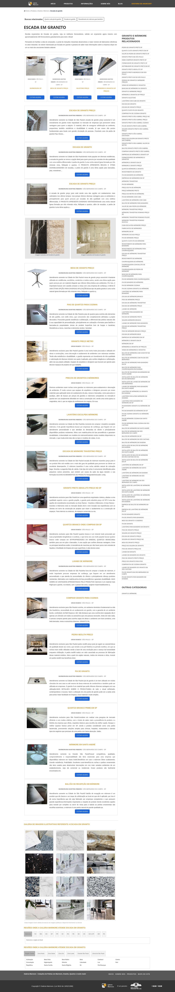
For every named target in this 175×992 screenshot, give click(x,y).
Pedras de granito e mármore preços (133, 81)
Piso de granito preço (130, 530)
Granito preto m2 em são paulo (134, 77)
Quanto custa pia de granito (53, 19)
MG (41, 934)
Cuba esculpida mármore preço (134, 225)
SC (63, 934)
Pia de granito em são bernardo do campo (135, 573)
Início (53, 4)
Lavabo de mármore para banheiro (135, 323)
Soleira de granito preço (131, 533)
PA (104, 934)
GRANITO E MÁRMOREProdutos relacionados (134, 39)
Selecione (28, 934)
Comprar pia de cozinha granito (134, 113)
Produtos (68, 4)
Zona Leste (70, 953)
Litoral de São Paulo (98, 953)
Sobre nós (105, 4)
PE (73, 934)
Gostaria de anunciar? (141, 4)
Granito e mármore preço (132, 91)
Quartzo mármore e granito (133, 169)
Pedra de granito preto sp (132, 47)
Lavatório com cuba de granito (133, 101)
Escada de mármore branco (132, 296)
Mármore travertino (130, 181)
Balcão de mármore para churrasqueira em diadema (132, 368)
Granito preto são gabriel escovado (132, 134)
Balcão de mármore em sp (131, 436)
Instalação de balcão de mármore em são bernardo (135, 378)
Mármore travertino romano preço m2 (135, 213)
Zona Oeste (51, 953)
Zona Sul (61, 953)
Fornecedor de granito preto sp (134, 63)
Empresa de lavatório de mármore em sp (135, 510)
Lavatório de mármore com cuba (134, 200)
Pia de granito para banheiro (133, 517)
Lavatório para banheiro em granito (135, 527)
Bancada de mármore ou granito (134, 88)
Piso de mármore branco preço (134, 331)
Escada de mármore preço (132, 306)
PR (57, 934)
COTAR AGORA (35, 97)
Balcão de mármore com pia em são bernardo (135, 358)
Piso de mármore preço (131, 299)
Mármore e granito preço (132, 165)
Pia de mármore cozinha (131, 285)
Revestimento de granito (131, 172)
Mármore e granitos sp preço (133, 94)
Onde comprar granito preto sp (134, 60)
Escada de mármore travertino (134, 303)
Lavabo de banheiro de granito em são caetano (135, 568)
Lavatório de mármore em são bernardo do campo (133, 481)
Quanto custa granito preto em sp (135, 50)
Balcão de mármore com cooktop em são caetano (136, 354)
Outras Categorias (134, 587)
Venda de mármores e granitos (134, 85)
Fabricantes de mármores (132, 228)
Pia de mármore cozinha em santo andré (134, 419)
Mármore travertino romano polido (136, 217)
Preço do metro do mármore (133, 194)
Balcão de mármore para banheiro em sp (135, 363)
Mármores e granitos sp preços (134, 347)
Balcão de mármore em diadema (134, 442)
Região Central (29, 953)
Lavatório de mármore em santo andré (134, 468)
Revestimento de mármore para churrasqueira (134, 249)
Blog (120, 4)
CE (84, 934)
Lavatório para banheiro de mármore (132, 313)
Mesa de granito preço (130, 542)
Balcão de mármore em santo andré (135, 428)
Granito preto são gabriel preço (134, 119)
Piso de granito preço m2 (131, 549)
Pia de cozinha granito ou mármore (135, 288)
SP (52, 934)
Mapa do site (144, 974)
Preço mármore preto (130, 190)
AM (99, 934)
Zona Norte (41, 953)
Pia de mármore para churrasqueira (136, 279)
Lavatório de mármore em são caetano (133, 476)
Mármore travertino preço (132, 209)
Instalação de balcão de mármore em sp (135, 461)
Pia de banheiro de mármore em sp (135, 411)
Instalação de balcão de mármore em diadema (135, 446)
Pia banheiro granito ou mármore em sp (136, 406)
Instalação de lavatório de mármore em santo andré (136, 491)
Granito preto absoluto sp (132, 69)
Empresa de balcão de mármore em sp (135, 505)
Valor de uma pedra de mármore (134, 206)
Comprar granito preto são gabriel (136, 151)
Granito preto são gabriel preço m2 (136, 116)
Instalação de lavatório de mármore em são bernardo (136, 496)
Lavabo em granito (129, 552)
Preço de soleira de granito (133, 545)
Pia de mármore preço (130, 238)
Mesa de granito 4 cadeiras (132, 520)
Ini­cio (111, 974)
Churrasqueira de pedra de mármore (132, 270)
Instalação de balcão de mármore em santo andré (135, 451)
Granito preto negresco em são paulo (134, 73)
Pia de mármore (128, 184)
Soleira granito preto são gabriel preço (135, 130)
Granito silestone (129, 98)
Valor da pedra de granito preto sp (135, 54)
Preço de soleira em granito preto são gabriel (135, 139)
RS (68, 934)
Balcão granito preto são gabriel (135, 148)
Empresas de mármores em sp (133, 178)
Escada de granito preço (131, 107)
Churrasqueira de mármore (132, 261)
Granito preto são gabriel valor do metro (135, 144)
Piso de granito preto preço (133, 558)
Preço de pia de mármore (131, 187)
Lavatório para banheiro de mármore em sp (132, 402)
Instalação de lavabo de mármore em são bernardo (136, 382)
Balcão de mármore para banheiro (135, 203)
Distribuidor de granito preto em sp (136, 66)
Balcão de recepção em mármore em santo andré (136, 373)
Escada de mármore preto (132, 317)
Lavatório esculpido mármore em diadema (134, 397)
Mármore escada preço (131, 235)
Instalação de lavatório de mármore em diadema (136, 500)
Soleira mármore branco (131, 320)
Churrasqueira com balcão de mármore (133, 265)
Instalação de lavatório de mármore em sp (136, 486)
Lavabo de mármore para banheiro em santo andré (135, 387)
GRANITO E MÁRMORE (129, 593)
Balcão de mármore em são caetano (135, 439)
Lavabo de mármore (129, 309)
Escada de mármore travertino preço (134, 254)
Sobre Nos (120, 974)
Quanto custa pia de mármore (133, 241)
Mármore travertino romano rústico (133, 221)
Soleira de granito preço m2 (133, 539)
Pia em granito (127, 524)
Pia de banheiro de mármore (132, 175)
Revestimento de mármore (132, 258)
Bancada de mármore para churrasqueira (132, 275)
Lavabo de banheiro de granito (133, 555)
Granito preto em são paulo (132, 57)
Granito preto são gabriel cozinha (135, 123)
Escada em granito (69, 19)
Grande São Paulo (83, 953)
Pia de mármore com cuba (131, 197)
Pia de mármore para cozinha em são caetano (135, 424)
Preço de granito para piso (132, 561)
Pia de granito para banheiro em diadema (134, 578)
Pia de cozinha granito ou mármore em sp (135, 414)
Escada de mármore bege (131, 334)
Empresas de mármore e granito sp (135, 154)
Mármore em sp (127, 231)
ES (46, 934)
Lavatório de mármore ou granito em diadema (135, 392)
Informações (87, 4)
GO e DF (91, 934)
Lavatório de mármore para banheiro (132, 292)
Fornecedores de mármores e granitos (133, 158)
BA (79, 934)
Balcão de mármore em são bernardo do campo (132, 432)
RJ (35, 934)
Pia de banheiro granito (131, 514)
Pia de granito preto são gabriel (134, 126)
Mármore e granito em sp (131, 162)
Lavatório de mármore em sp (132, 465)
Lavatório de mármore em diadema (135, 473)
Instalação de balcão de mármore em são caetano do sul (135, 456)
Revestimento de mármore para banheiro (90, 19)
